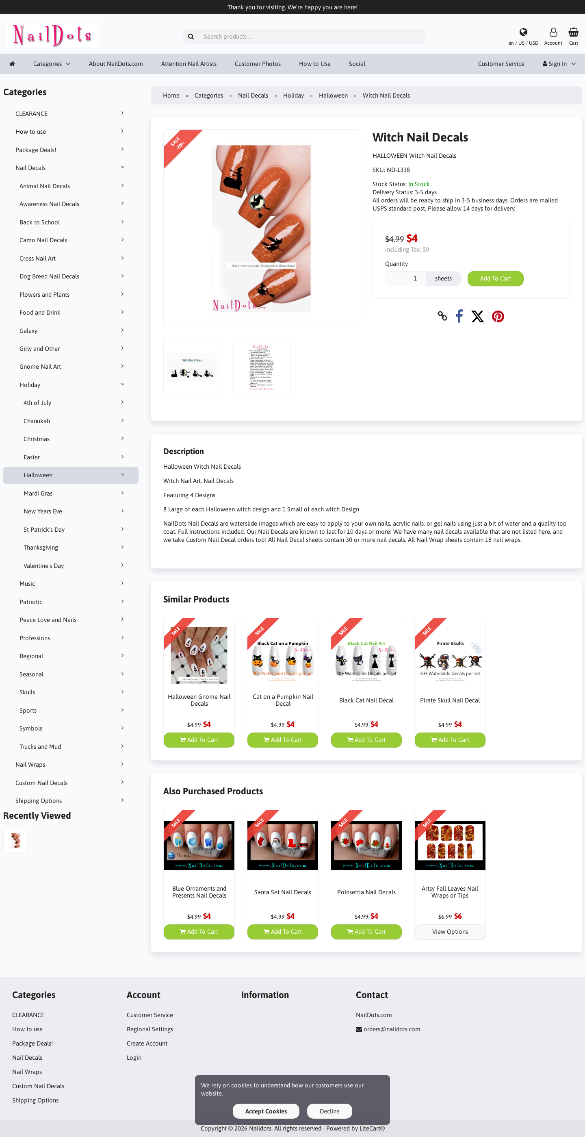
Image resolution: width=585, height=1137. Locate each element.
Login (134, 1057)
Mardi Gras (75, 493)
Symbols (73, 728)
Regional (73, 655)
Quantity (396, 263)
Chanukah (75, 420)
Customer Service (501, 63)
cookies (241, 1085)
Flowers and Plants (73, 294)
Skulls (73, 692)
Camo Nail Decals (73, 239)
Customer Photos (258, 63)
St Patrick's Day (75, 529)
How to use (71, 131)
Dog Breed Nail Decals (73, 276)
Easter (75, 457)
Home (171, 95)
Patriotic (73, 601)
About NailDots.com (116, 63)
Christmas (75, 438)
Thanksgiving (75, 547)
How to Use (315, 63)
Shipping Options (71, 800)
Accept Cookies (266, 1111)
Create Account (147, 1043)
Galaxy (73, 330)
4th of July (75, 402)
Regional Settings (150, 1029)
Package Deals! (71, 149)
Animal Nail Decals (73, 185)
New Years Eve (75, 511)
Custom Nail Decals (71, 782)
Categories (47, 63)
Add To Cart (495, 278)
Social (357, 63)
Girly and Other (73, 348)
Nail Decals (71, 167)
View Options (450, 931)
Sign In (555, 63)
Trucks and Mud (73, 746)
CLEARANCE (71, 113)
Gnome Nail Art (73, 366)
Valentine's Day (75, 565)
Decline (330, 1111)
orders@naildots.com (392, 1029)
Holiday (73, 384)
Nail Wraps (71, 764)
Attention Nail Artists (189, 63)
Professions (73, 637)
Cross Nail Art (73, 258)
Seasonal (73, 674)
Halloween (75, 474)
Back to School (73, 222)
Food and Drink (73, 312)
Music (73, 583)
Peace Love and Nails (73, 619)
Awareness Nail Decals (73, 203)
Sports (73, 710)
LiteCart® (372, 1128)
